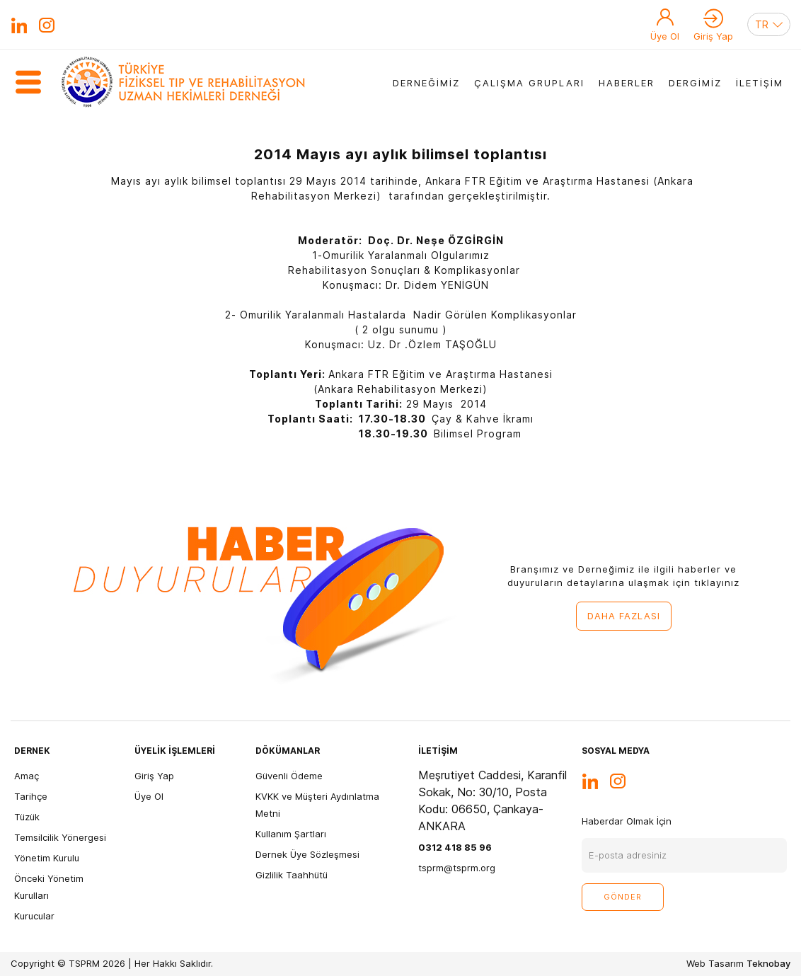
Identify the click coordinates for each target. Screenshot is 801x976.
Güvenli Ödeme (289, 775)
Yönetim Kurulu (46, 857)
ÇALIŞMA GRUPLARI (529, 82)
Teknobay (768, 963)
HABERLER (627, 82)
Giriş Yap (713, 36)
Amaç (26, 775)
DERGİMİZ (695, 82)
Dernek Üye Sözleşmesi (307, 854)
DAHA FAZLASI (623, 615)
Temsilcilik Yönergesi (60, 837)
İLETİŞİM (759, 82)
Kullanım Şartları (290, 833)
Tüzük (27, 816)
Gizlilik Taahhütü (291, 874)
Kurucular (34, 916)
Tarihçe (30, 796)
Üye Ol (664, 36)
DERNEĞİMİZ (426, 82)
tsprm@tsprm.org (456, 867)
